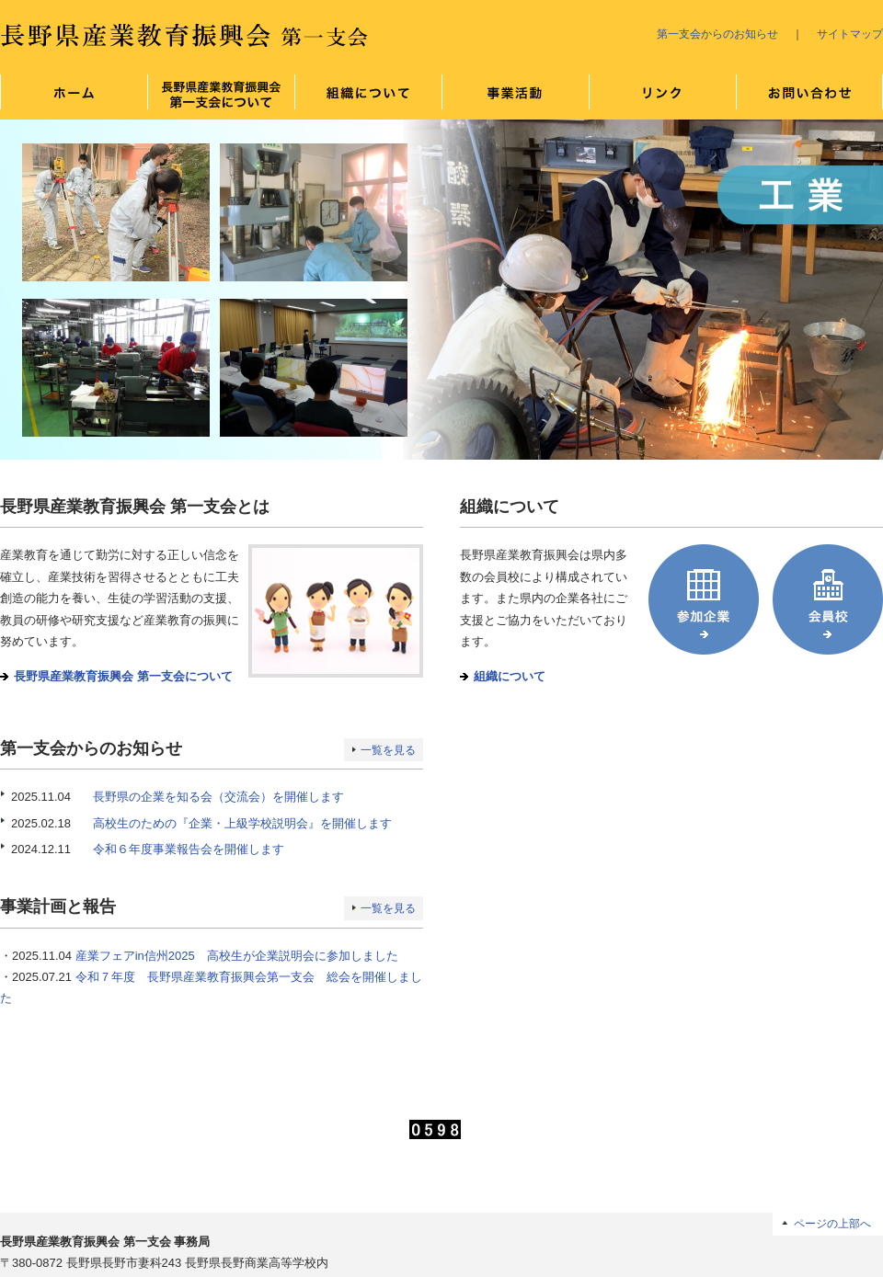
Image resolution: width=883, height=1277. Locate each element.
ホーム (73, 96)
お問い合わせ (809, 96)
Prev (24, 289)
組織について (368, 96)
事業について (515, 96)
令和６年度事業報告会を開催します (188, 849)
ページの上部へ (832, 1223)
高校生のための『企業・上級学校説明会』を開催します (242, 823)
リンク (662, 96)
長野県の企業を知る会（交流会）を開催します (218, 797)
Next (859, 289)
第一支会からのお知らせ (717, 34)
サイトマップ (850, 34)
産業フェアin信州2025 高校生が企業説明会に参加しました (236, 956)
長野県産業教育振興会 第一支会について (220, 96)
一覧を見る (388, 750)
